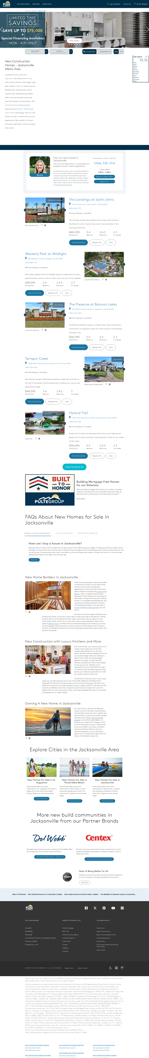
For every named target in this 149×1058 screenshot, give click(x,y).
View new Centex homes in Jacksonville (99, 859)
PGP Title (65, 931)
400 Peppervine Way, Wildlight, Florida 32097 (44, 259)
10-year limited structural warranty (86, 607)
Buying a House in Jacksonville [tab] (38, 533)
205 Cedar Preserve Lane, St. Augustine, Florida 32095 (91, 309)
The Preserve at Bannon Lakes (93, 304)
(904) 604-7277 (31, 263)
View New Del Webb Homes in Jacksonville (49, 857)
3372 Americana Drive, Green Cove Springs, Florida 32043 (93, 418)
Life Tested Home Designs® (15, 105)
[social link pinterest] (45, 226)
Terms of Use (69, 968)
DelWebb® (29, 931)
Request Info (97, 242)
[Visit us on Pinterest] (104, 909)
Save (111, 242)
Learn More (81, 499)
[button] (23, 4)
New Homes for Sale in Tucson (32, 1050)
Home (27, 11)
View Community (78, 242)
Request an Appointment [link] (104, 177)
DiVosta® (28, 935)
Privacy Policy (83, 968)
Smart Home (10, 113)
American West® (31, 941)
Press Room (66, 941)
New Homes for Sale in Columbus (101, 1050)
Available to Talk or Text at (104, 158)
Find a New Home (41, 798)
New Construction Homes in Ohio (104, 1045)
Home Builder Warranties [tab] (88, 533)
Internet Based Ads (103, 938)
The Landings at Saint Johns (91, 199)
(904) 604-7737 (75, 208)
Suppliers (65, 948)
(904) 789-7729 (75, 422)
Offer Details (74, 41)
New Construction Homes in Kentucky (71, 1045)
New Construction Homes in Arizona (37, 1045)
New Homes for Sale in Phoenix (33, 1047)
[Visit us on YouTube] (113, 909)
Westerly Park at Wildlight (46, 254)
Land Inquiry (101, 950)
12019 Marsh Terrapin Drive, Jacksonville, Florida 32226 (47, 363)
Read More (34, 560)
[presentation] (1, 30)
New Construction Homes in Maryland (71, 1053)
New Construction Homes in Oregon (105, 1055)
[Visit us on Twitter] (95, 909)
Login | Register (113, 4)
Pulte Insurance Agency (70, 935)
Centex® (28, 928)
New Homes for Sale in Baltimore (67, 1055)
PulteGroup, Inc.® (31, 944)
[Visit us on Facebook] (86, 909)
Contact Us (127, 4)
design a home (53, 624)
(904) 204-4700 (31, 367)
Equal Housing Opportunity (106, 935)
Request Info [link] (104, 181)
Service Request (140, 4)
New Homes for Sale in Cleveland (101, 1047)
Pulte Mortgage (67, 928)
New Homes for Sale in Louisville (67, 1047)
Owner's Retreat (23, 109)
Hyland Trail (78, 413)
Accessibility (101, 941)
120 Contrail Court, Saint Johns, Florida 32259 (88, 204)
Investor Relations (68, 938)
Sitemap (65, 951)
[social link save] (42, 225)
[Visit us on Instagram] (122, 909)
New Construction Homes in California (38, 1055)
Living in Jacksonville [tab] (64, 533)
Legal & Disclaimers (103, 931)
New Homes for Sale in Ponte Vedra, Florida (81, 894)
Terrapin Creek (36, 358)
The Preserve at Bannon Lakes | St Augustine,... (118, 894)
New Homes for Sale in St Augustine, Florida (45, 894)
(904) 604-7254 (75, 313)
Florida (33, 11)
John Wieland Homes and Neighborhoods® (40, 938)
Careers (65, 944)
